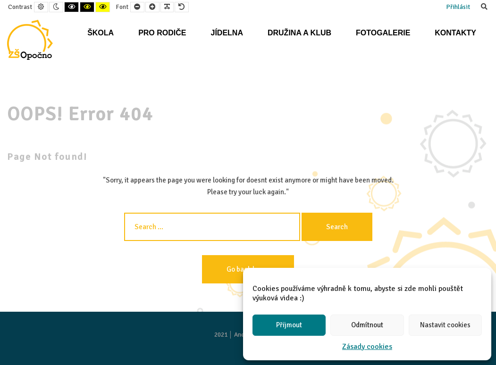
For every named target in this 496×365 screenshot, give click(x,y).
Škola (100, 33)
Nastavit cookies (445, 325)
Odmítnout (367, 325)
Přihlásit (458, 7)
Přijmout (289, 325)
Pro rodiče (162, 33)
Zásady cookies (367, 346)
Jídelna (226, 33)
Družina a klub (299, 33)
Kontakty (455, 33)
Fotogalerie (383, 33)
